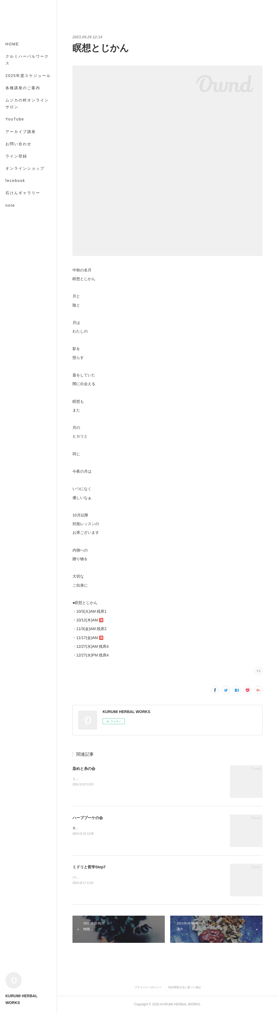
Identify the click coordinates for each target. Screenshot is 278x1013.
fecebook (15, 180)
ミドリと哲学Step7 (89, 867)
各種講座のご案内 (22, 88)
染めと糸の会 (83, 768)
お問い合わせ (18, 144)
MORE (12, 193)
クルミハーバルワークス (27, 59)
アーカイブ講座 (20, 131)
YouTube (14, 119)
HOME (12, 44)
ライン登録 (16, 156)
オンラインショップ (25, 168)
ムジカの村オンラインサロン (27, 103)
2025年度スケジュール (28, 75)
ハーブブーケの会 (87, 818)
